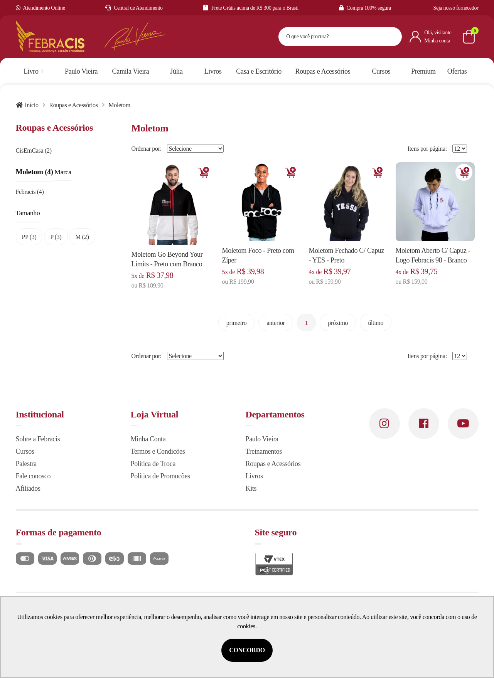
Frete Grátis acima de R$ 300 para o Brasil (250, 8)
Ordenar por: (147, 148)
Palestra (26, 464)
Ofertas (457, 71)
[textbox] (330, 36)
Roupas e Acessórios (73, 105)
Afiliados (28, 488)
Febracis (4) (30, 191)
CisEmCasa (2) (34, 150)
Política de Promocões (160, 476)
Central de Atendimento (134, 8)
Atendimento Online (40, 8)
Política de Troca (153, 464)
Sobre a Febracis (38, 439)
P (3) (55, 237)
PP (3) (29, 237)
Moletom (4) (34, 172)
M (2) (82, 237)
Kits (251, 488)
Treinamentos (264, 451)
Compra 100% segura (365, 8)
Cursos (25, 451)
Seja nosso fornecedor (456, 8)
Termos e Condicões (158, 451)
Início (31, 105)
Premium (423, 71)
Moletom (119, 105)
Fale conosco (33, 476)
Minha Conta (148, 439)
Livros (254, 476)
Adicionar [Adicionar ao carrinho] (203, 172)
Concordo (247, 650)
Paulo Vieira (262, 439)
